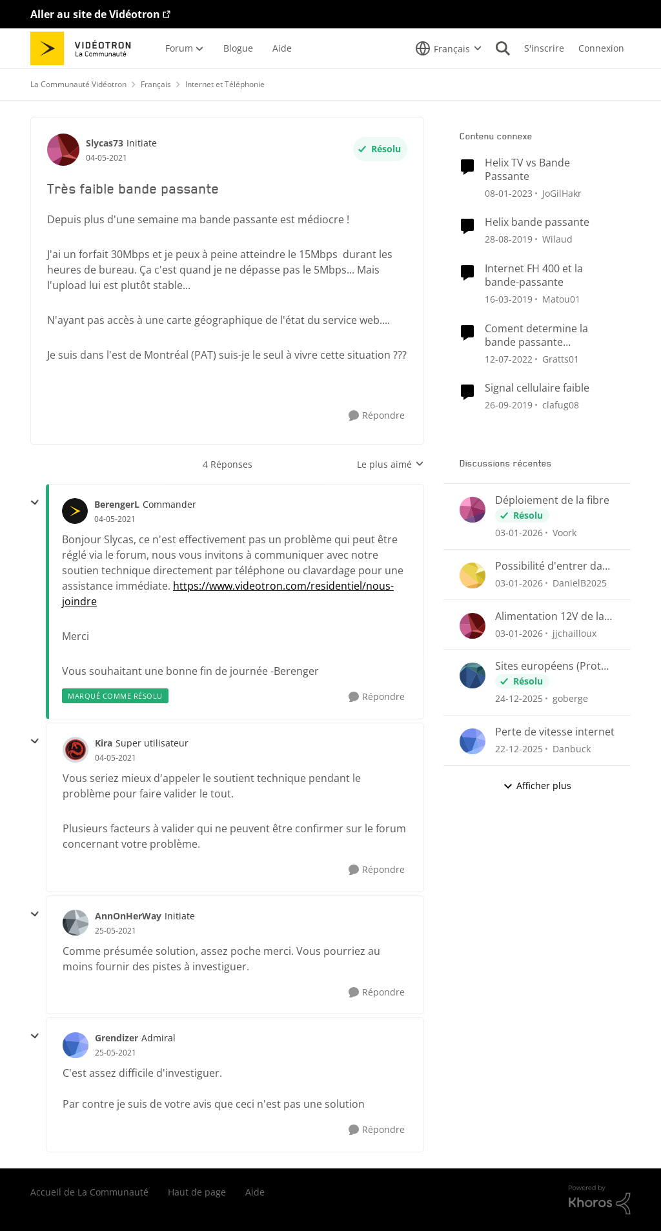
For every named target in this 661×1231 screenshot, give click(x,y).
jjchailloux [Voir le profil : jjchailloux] (574, 632)
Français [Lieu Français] (156, 84)
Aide (255, 1192)
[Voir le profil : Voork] (472, 510)
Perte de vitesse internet (555, 732)
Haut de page (197, 1192)
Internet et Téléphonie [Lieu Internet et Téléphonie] (225, 84)
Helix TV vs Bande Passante (527, 169)
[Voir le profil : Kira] (75, 750)
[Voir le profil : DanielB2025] (472, 575)
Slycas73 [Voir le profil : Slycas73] (104, 143)
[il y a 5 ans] (509, 358)
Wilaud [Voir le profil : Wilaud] (557, 239)
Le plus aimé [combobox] (390, 464)
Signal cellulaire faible (537, 388)
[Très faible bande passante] (115, 519)
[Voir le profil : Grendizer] (75, 1045)
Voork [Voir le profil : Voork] (564, 532)
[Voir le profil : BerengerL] (75, 511)
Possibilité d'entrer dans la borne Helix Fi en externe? (554, 566)
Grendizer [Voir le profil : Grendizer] (116, 1038)
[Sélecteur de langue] (448, 48)
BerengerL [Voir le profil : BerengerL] (116, 504)
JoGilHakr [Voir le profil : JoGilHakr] (562, 192)
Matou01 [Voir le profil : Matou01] (561, 299)
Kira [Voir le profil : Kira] (103, 743)
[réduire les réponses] (35, 502)
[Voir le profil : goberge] (472, 675)
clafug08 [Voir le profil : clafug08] (560, 405)
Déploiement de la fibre (552, 500)
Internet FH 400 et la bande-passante (534, 275)
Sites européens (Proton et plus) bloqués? (554, 666)
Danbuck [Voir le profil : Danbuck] (572, 749)
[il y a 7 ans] (509, 239)
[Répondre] (376, 416)
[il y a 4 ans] (509, 192)
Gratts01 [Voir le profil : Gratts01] (560, 358)
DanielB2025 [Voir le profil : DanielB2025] (580, 583)
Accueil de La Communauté (89, 1192)
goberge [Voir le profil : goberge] (570, 698)
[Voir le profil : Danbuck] (472, 741)
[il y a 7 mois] (519, 532)
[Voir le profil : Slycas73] (63, 150)
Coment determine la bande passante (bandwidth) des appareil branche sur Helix (545, 335)
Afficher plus (537, 785)
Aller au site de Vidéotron (95, 14)
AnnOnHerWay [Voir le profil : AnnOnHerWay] (128, 916)
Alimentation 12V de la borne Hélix (549, 616)
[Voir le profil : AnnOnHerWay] (75, 923)
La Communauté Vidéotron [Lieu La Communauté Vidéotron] (78, 84)
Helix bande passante (537, 222)
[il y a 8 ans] (509, 299)
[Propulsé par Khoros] (600, 1200)
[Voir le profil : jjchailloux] (472, 626)
